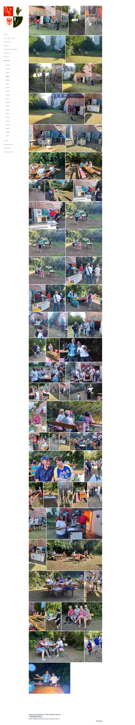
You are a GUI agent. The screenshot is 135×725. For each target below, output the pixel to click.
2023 (8, 76)
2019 (8, 91)
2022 (8, 80)
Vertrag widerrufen (35, 716)
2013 (8, 113)
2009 (8, 128)
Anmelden (99, 721)
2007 (8, 136)
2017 (8, 99)
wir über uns (9, 38)
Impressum (8, 144)
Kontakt (7, 148)
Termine (7, 53)
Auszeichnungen (10, 49)
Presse (6, 57)
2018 (8, 95)
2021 (8, 84)
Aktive (6, 45)
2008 (8, 132)
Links (6, 140)
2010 (8, 125)
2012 (8, 117)
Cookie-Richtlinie (50, 714)
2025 (8, 69)
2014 (8, 110)
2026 (8, 65)
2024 (8, 72)
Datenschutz (9, 152)
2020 (8, 87)
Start (6, 34)
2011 (8, 121)
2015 (8, 106)
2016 (8, 102)
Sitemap (58, 714)
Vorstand (7, 42)
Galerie (7, 60)
